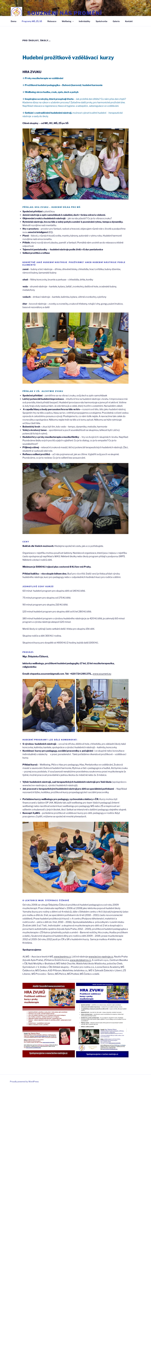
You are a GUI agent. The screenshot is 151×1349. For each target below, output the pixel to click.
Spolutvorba (101, 21)
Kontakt (129, 21)
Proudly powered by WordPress (24, 1081)
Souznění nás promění (64, 13)
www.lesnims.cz (62, 956)
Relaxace (51, 21)
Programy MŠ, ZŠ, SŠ (32, 21)
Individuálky (84, 21)
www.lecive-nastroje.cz (101, 956)
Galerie (116, 21)
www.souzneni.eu (102, 673)
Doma (13, 21)
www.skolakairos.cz (80, 960)
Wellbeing (68, 21)
